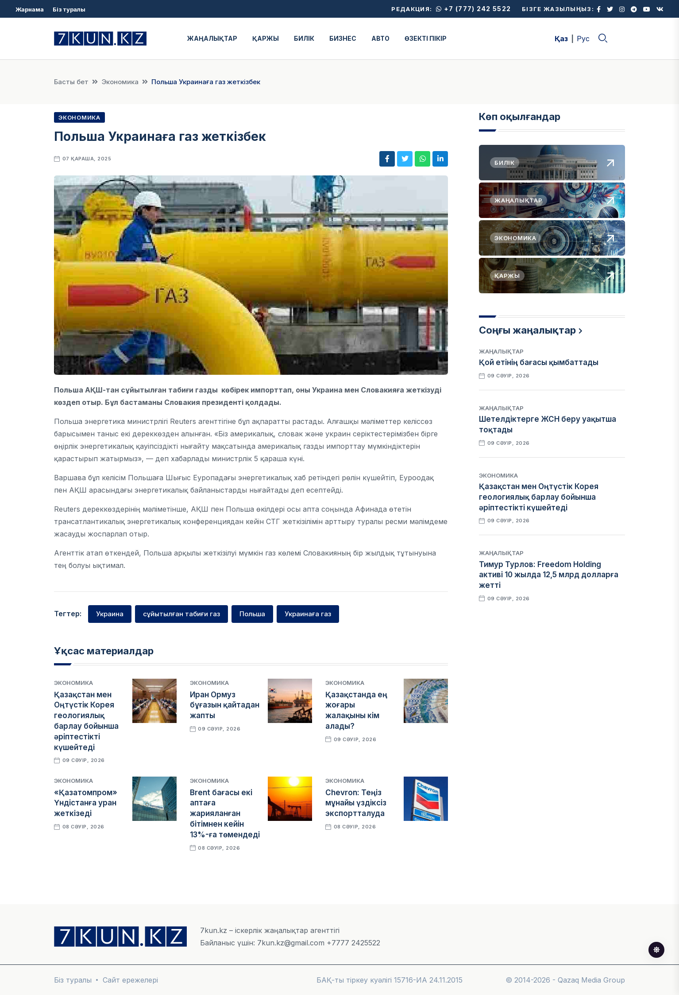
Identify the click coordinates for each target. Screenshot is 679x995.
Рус (583, 38)
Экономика (120, 82)
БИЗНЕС (342, 38)
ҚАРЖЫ (265, 38)
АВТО (380, 38)
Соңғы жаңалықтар (527, 330)
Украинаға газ (308, 614)
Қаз (561, 38)
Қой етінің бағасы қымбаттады (538, 362)
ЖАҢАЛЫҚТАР (212, 38)
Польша (252, 614)
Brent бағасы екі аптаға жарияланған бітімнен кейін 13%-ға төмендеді (225, 813)
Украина (109, 614)
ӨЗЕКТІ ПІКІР (426, 38)
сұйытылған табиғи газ (181, 614)
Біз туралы (69, 9)
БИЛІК (304, 38)
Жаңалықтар (501, 351)
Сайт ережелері (130, 980)
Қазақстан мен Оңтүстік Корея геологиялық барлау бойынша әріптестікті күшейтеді (538, 497)
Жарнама (29, 9)
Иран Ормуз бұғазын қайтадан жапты (224, 705)
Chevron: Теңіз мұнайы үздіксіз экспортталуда (355, 803)
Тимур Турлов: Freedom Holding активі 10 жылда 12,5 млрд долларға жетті (548, 575)
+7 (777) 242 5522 (473, 8)
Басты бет (71, 82)
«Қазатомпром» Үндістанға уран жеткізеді (85, 803)
